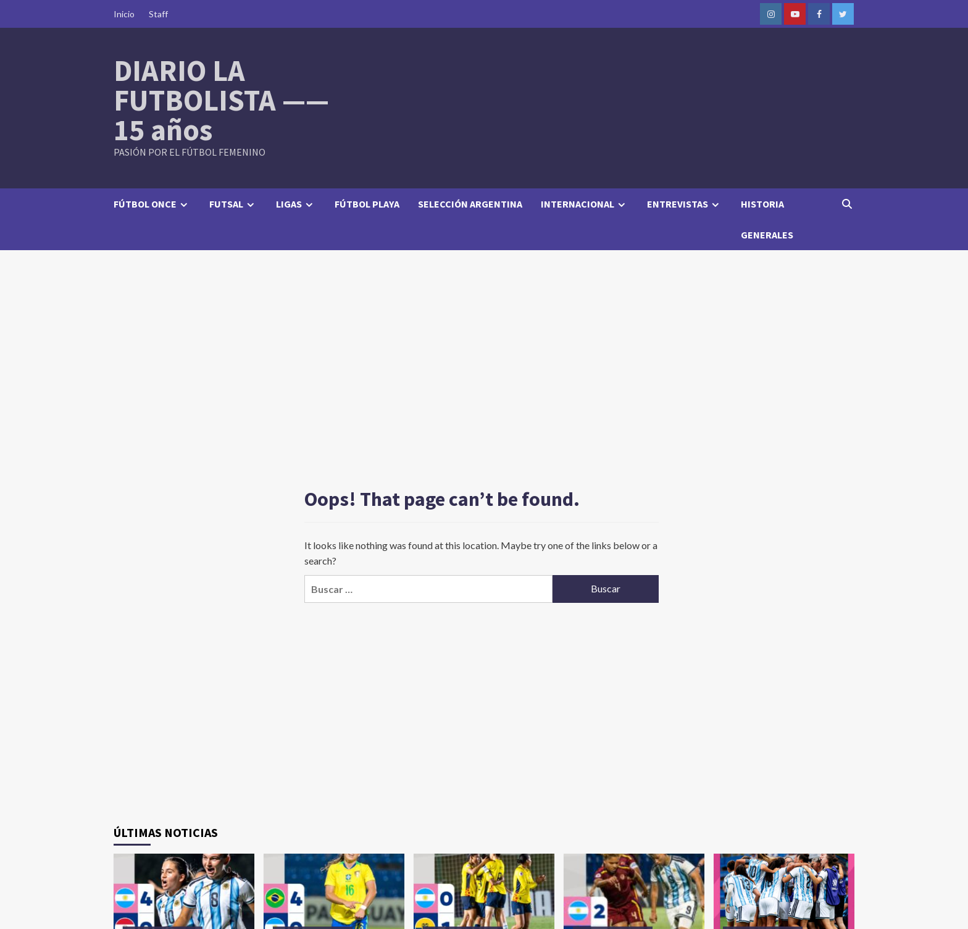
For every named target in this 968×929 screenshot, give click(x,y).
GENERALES (767, 235)
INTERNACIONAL (584, 204)
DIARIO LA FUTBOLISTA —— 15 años (221, 100)
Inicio (124, 14)
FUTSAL (233, 204)
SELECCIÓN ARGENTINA (470, 204)
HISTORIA (762, 204)
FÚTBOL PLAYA (367, 204)
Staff (158, 14)
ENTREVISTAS (684, 204)
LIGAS (296, 204)
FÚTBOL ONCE (152, 204)
